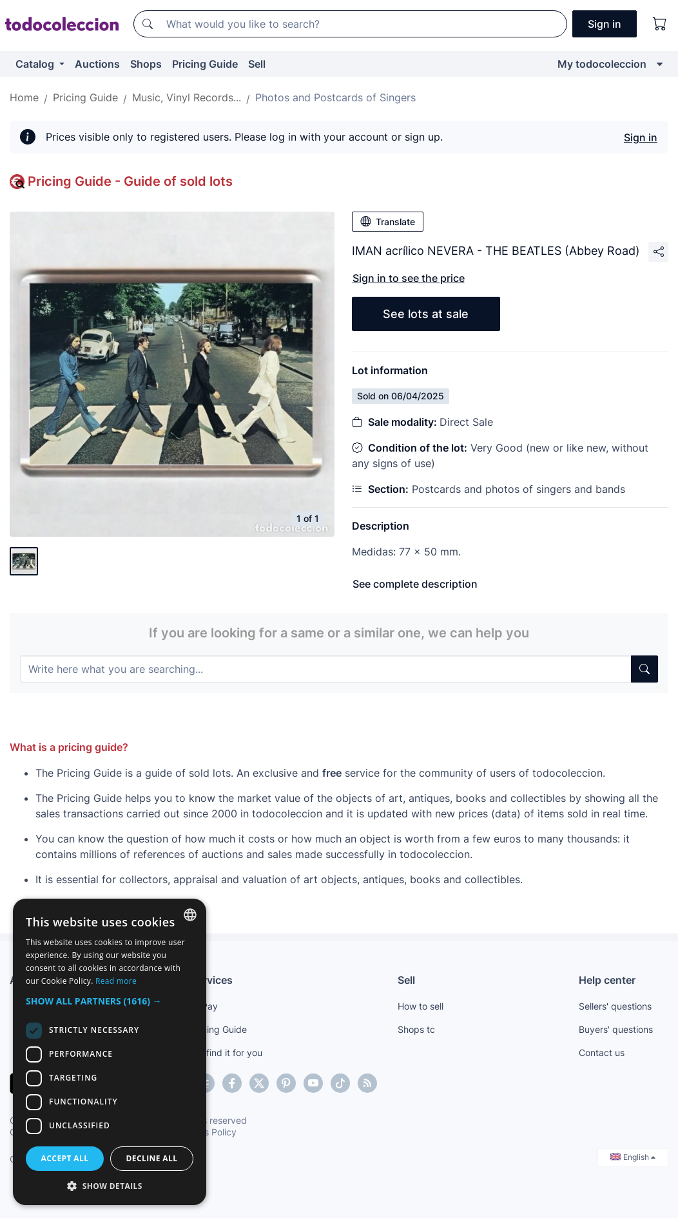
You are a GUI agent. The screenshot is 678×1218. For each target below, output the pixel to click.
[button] (109, 1001)
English (632, 1157)
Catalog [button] (36, 63)
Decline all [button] (152, 1158)
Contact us (602, 1052)
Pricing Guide (205, 63)
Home (24, 97)
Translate (387, 221)
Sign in (640, 137)
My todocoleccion (601, 63)
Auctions (97, 63)
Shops (146, 63)
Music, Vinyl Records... (186, 97)
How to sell (420, 1006)
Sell (257, 63)
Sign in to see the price (409, 278)
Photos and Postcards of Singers (335, 97)
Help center (607, 979)
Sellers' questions (615, 1006)
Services (212, 979)
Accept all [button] (65, 1158)
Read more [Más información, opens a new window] (116, 980)
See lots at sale (426, 314)
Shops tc (416, 1029)
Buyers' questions (616, 1029)
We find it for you (226, 1052)
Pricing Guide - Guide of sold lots (130, 181)
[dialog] (109, 1052)
